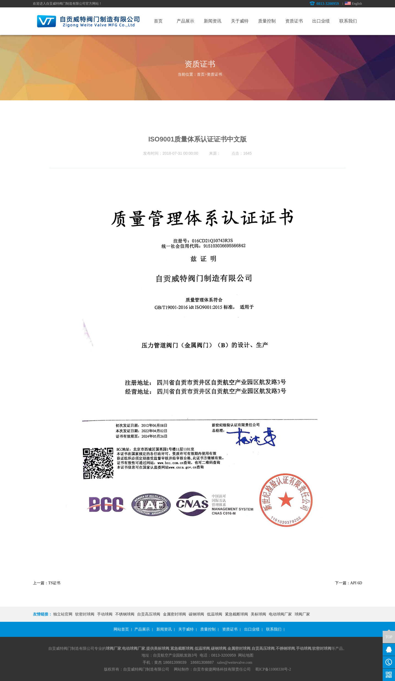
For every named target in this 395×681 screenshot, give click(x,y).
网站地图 (245, 655)
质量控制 (208, 629)
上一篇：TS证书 (46, 583)
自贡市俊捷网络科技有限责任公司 (222, 669)
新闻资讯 (164, 629)
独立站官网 (62, 614)
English (357, 3)
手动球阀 (104, 614)
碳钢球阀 (196, 614)
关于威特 (186, 629)
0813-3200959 (324, 4)
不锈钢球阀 (124, 614)
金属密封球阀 (174, 614)
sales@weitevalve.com (234, 662)
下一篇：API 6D (348, 583)
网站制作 (181, 669)
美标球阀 (258, 614)
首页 (202, 74)
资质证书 (214, 74)
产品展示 (142, 629)
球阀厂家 (302, 614)
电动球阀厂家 (280, 614)
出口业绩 (251, 629)
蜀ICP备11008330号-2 (273, 669)
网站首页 (121, 629)
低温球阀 (214, 614)
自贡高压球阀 (148, 614)
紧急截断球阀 (236, 614)
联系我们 (273, 629)
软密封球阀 (84, 614)
